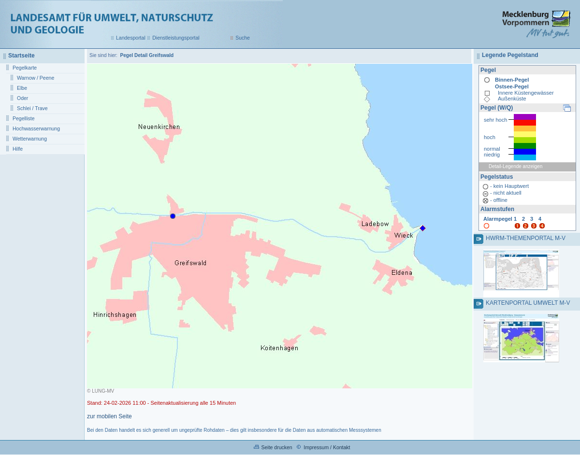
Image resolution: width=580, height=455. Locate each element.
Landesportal (130, 38)
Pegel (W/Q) (496, 107)
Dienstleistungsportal (175, 38)
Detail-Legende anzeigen (515, 166)
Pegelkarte (25, 68)
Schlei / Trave (32, 108)
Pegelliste (24, 118)
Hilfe (18, 149)
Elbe (22, 88)
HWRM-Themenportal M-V (526, 238)
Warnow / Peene (35, 78)
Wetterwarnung (30, 139)
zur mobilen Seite (109, 416)
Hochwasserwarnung (36, 128)
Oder (22, 98)
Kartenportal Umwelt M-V (528, 302)
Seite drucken (276, 447)
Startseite (21, 55)
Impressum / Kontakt (327, 447)
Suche (242, 38)
